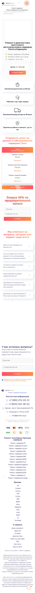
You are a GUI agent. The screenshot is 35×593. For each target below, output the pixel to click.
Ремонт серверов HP (18, 443)
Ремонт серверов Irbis (18, 467)
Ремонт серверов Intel (18, 470)
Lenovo (18, 491)
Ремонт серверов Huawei (18, 446)
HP (18, 486)
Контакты (17, 544)
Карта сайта (17, 547)
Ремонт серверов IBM (18, 456)
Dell (18, 494)
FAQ (17, 541)
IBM (18, 499)
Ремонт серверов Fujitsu (18, 454)
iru (18, 518)
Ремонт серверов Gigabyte (18, 464)
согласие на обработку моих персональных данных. (18, 380)
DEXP (18, 515)
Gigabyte (18, 507)
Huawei (18, 488)
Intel (18, 512)
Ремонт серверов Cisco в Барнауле (16, 10)
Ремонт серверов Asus (18, 462)
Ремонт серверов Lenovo (18, 448)
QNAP (18, 502)
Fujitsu (17, 496)
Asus (18, 504)
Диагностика (17, 536)
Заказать (17, 160)
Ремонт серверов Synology (18, 478)
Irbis (18, 510)
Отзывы (17, 533)
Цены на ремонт (17, 528)
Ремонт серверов (17, 8)
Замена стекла (17, 155)
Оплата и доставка (17, 539)
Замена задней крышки (17, 175)
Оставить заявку (17, 72)
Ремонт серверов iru (18, 475)
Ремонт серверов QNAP (18, 459)
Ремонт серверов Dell (18, 451)
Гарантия (17, 531)
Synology (18, 520)
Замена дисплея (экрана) (17, 165)
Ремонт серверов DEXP (18, 472)
